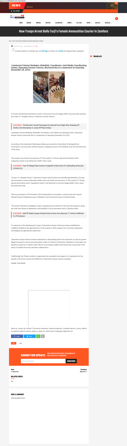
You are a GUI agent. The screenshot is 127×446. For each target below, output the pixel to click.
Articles (107, 23)
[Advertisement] (47, 56)
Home (21, 23)
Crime (20, 343)
